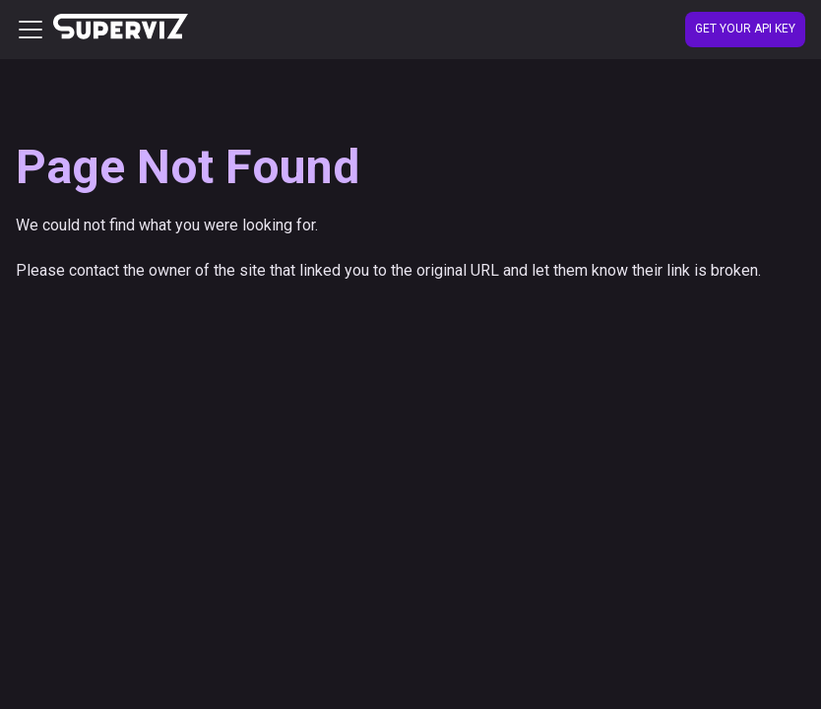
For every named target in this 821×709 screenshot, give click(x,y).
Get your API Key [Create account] (745, 28)
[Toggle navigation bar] (30, 29)
